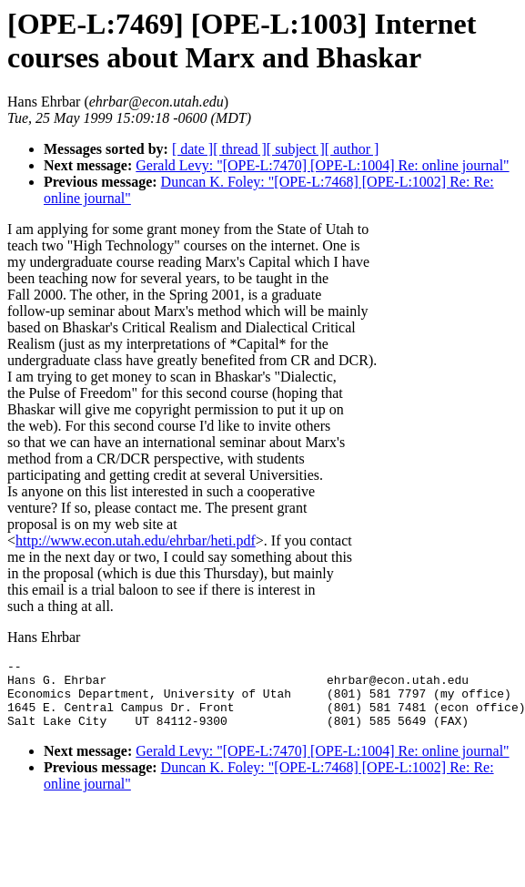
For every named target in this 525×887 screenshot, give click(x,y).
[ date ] (192, 149)
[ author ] (352, 149)
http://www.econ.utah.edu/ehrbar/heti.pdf (135, 540)
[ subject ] (296, 149)
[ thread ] (240, 149)
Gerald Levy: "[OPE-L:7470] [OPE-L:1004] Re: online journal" (322, 165)
